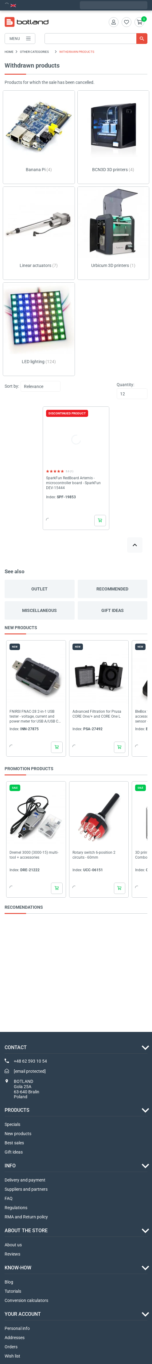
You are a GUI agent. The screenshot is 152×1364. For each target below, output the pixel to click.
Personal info (17, 1328)
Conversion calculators (26, 1300)
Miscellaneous (39, 610)
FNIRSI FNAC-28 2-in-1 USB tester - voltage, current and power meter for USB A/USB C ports (34, 716)
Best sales (14, 1142)
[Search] (96, 38)
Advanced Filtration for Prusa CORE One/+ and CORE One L (96, 714)
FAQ (9, 1198)
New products (18, 1133)
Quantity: (125, 384)
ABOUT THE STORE (26, 1230)
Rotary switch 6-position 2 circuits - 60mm (93, 855)
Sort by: (12, 386)
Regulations (16, 1207)
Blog (9, 1282)
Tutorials (13, 1291)
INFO (10, 1166)
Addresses (15, 1337)
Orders (11, 1346)
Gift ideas (112, 610)
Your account (23, 1314)
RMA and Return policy (26, 1216)
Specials (12, 1124)
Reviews (12, 1254)
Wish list (12, 1356)
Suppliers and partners (26, 1189)
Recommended (112, 588)
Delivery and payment (25, 1180)
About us (13, 1244)
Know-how (18, 1268)
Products (17, 1110)
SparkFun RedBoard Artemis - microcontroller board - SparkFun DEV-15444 (73, 483)
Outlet (39, 588)
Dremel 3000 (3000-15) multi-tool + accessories (34, 855)
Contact (16, 1047)
